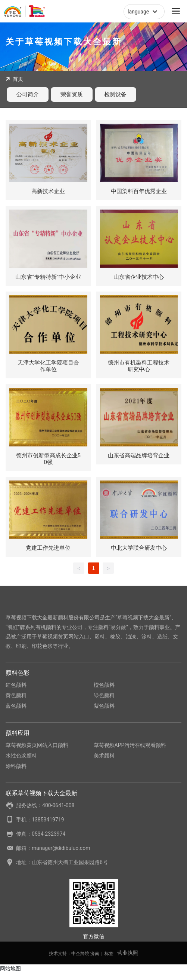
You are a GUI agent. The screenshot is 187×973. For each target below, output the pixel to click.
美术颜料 (104, 756)
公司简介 (27, 94)
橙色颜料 (104, 685)
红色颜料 (16, 685)
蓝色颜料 (16, 706)
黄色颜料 (16, 695)
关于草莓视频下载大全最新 (64, 41)
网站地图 (10, 969)
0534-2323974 (48, 834)
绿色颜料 (104, 695)
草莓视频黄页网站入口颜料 (37, 745)
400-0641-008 (58, 805)
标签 (109, 953)
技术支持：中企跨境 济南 (74, 953)
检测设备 (115, 94)
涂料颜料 (16, 766)
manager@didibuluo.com (61, 848)
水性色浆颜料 (21, 756)
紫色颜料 (104, 706)
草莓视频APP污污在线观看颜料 (130, 745)
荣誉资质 (71, 94)
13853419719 (48, 820)
